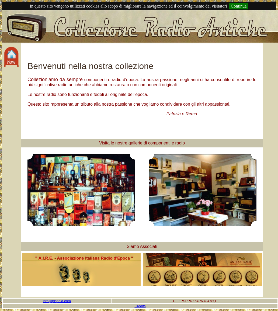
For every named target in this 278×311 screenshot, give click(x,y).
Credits (139, 306)
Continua (239, 6)
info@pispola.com (57, 301)
